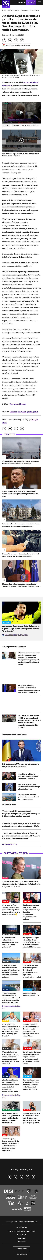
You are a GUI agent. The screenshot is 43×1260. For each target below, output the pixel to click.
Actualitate (15, 10)
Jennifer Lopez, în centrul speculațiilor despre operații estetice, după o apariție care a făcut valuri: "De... (31, 1030)
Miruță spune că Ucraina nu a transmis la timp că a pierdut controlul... (20, 765)
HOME (4, 10)
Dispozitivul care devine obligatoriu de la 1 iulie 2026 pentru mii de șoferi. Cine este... (21, 555)
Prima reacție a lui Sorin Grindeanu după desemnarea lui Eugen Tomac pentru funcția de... (20, 493)
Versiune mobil (21, 1249)
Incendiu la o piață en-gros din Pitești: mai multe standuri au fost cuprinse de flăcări (21, 824)
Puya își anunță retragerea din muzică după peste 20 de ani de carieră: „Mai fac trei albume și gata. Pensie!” (11, 1030)
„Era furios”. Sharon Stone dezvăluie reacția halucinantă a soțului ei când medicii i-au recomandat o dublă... (11, 1086)
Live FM (20, 2)
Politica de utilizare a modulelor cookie (21, 1231)
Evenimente (24, 10)
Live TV (29, 2)
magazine (22, 411)
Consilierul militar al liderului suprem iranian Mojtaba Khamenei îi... (28, 776)
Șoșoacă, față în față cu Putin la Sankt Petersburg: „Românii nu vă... (29, 786)
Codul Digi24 (21, 1234)
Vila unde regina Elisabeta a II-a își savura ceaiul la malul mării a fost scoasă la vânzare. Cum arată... (11, 998)
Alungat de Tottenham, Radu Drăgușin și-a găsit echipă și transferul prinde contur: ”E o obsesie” (21, 628)
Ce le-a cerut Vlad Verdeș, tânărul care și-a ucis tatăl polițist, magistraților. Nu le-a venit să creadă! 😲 (11, 909)
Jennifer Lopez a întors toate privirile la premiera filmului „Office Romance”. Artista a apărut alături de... (10, 1144)
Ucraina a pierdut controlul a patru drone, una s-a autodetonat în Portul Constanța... (20, 462)
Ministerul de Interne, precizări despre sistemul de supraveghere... (28, 796)
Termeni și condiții (11, 1221)
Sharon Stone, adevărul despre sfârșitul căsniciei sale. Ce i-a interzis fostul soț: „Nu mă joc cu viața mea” (21, 884)
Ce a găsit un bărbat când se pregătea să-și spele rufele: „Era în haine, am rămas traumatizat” (11, 1118)
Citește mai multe (9, 844)
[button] (21, 112)
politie (30, 411)
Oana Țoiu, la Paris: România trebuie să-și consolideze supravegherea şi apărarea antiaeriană (29, 688)
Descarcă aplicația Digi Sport (16, 635)
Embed (6, 125)
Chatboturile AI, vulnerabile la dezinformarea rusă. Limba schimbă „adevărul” (10, 942)
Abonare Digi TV (21, 1227)
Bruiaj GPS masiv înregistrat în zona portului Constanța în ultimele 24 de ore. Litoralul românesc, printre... (10, 971)
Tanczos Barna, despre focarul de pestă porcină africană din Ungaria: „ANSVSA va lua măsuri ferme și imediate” (21, 836)
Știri (9, 10)
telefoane (13, 411)
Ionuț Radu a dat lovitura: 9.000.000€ (31, 994)
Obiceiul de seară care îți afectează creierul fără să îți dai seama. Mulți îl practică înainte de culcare (31, 1084)
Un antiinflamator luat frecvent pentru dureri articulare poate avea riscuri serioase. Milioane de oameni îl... (10, 1058)
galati (35, 411)
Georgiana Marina (17, 404)
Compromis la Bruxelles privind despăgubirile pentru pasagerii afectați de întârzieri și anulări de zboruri (21, 813)
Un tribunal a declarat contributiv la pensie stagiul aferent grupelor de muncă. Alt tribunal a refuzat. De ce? (31, 1058)
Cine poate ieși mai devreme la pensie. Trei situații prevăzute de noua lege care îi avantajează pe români (32, 971)
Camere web (21, 1238)
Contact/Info (21, 1241)
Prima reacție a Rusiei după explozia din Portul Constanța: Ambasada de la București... (21, 525)
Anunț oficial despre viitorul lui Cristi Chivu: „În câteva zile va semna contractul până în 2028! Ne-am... (32, 942)
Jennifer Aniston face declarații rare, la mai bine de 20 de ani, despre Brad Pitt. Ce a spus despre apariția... (31, 1118)
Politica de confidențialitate (28, 1221)
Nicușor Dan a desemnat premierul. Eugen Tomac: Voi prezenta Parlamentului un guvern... (21, 585)
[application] (21, 112)
